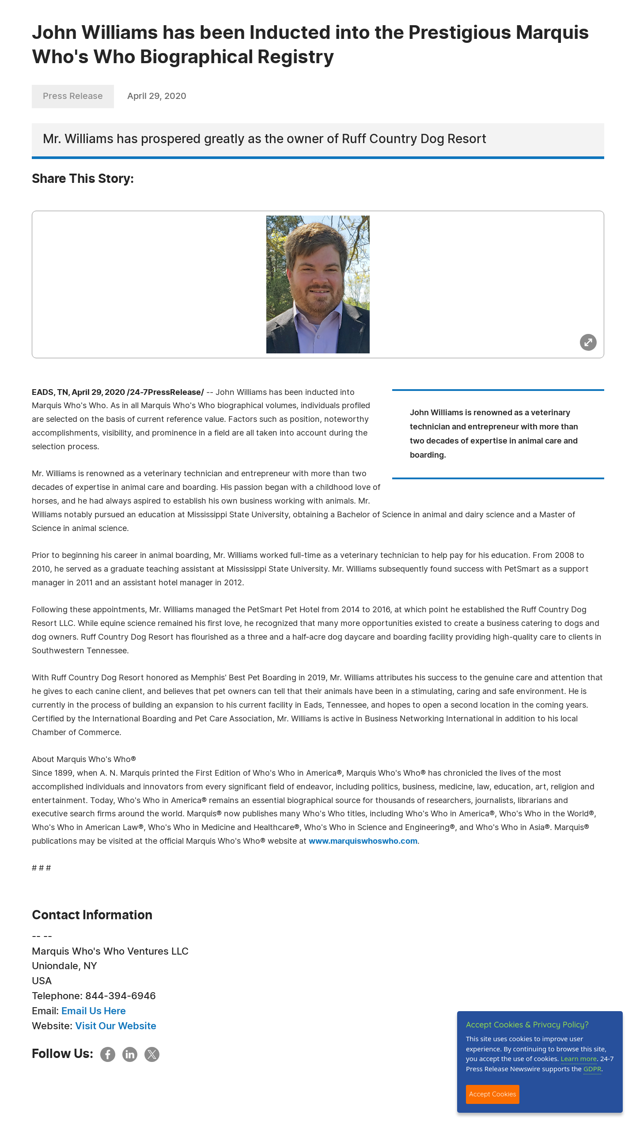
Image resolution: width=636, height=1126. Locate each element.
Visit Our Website (115, 1026)
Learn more (579, 1058)
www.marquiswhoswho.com (363, 841)
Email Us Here (93, 1011)
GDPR (592, 1068)
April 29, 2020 (156, 96)
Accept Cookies (492, 1094)
